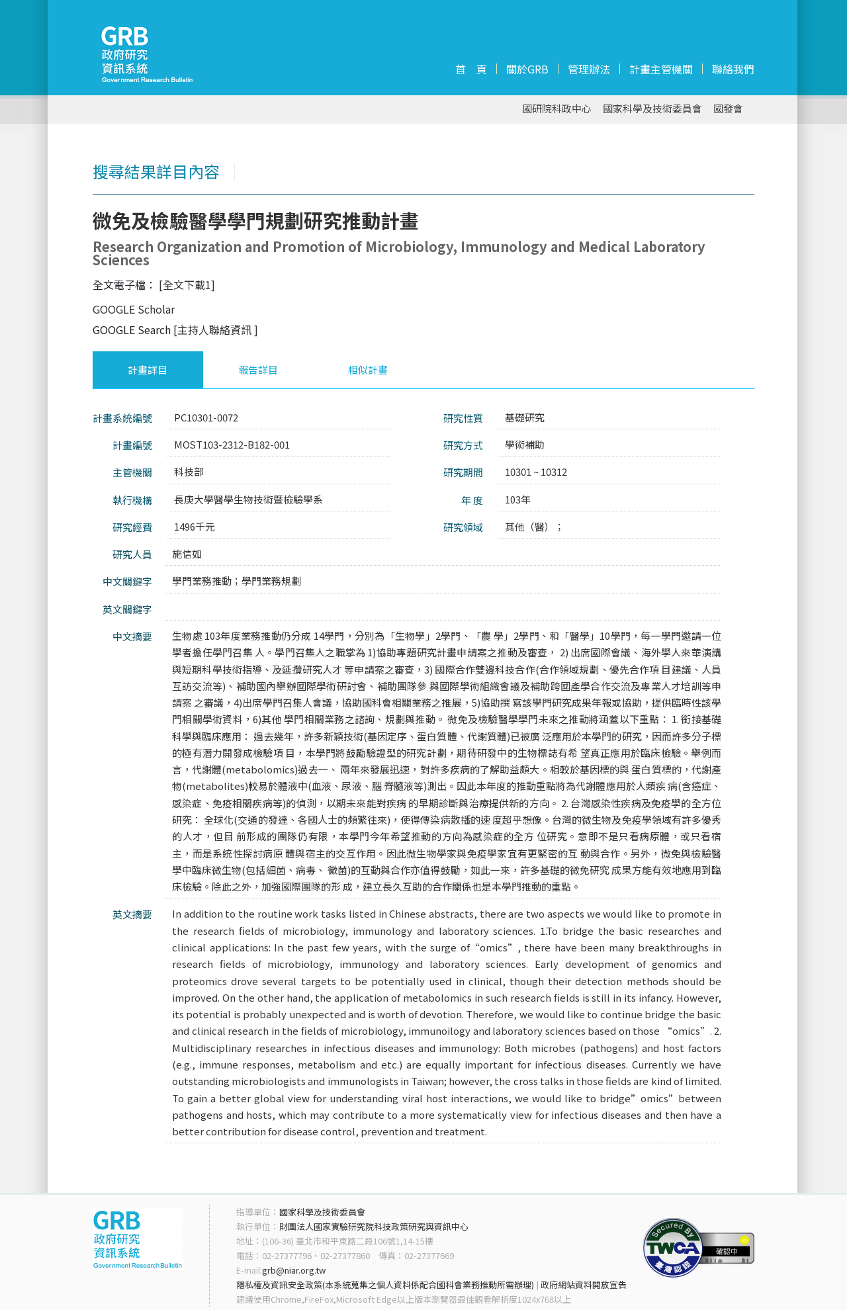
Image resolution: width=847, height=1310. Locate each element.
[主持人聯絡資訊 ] (215, 329)
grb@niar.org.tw (294, 1270)
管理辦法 (589, 69)
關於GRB (527, 69)
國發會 (728, 109)
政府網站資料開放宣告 (584, 1284)
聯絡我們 (733, 69)
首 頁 (471, 69)
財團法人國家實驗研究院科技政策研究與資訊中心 (373, 1226)
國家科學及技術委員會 (652, 109)
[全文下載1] (187, 284)
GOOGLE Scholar (134, 309)
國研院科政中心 (557, 109)
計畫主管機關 (661, 69)
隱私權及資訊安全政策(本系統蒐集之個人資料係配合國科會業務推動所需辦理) (385, 1284)
